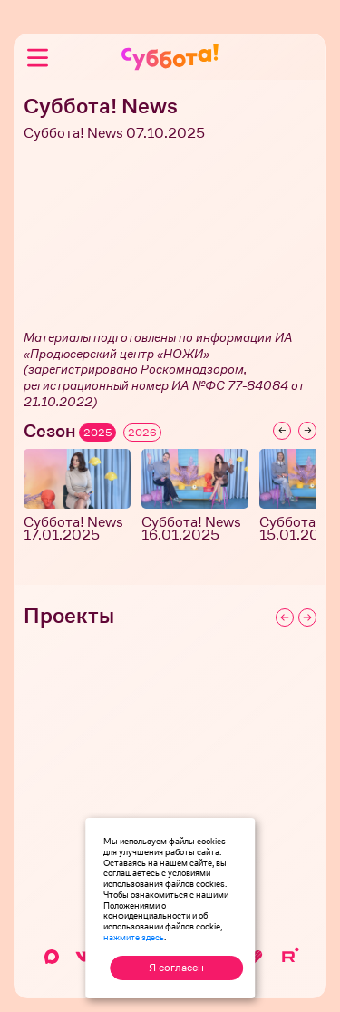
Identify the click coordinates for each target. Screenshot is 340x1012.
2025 (97, 432)
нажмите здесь (133, 936)
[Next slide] (307, 431)
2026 (142, 432)
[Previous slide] (282, 431)
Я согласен (176, 967)
